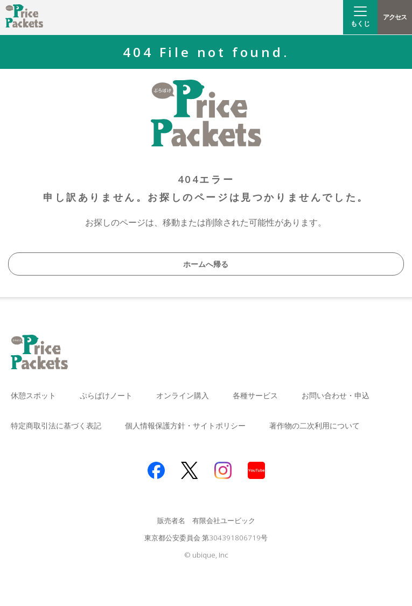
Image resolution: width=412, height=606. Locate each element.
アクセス (394, 17)
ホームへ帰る (205, 264)
